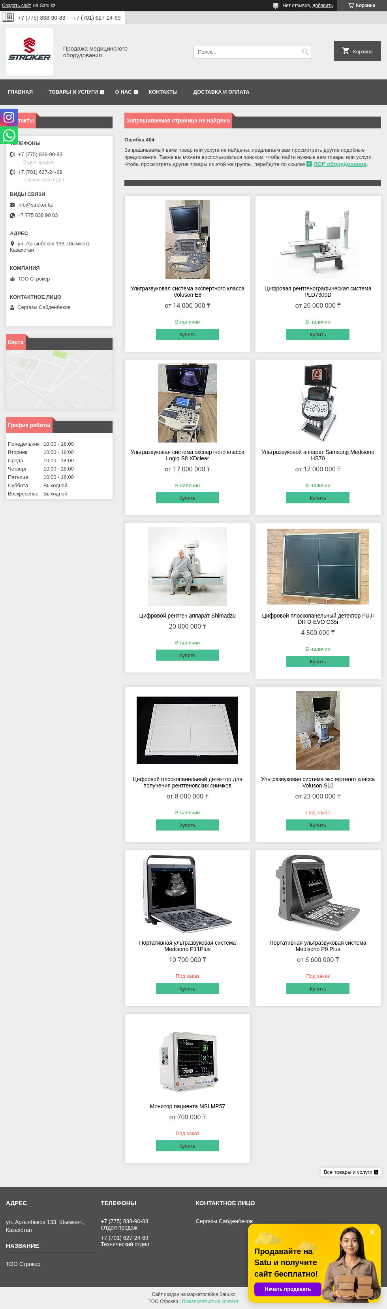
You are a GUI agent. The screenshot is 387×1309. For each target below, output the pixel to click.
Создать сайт (16, 5)
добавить (322, 5)
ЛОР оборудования (340, 164)
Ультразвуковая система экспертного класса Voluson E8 (187, 291)
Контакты (163, 92)
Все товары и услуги (348, 1172)
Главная (20, 92)
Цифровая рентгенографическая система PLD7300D (318, 291)
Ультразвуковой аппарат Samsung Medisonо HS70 (317, 455)
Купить (187, 334)
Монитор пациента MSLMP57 (187, 1106)
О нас (123, 92)
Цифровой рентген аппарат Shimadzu (187, 615)
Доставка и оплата (222, 92)
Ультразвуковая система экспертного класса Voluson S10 (318, 782)
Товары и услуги (73, 92)
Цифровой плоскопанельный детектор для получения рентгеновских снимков (187, 782)
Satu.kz (227, 1294)
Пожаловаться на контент (210, 1301)
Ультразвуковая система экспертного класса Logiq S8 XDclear (187, 455)
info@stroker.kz (35, 205)
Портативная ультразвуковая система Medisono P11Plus (187, 946)
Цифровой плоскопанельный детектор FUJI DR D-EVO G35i (318, 618)
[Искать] (305, 52)
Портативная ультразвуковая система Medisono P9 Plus (318, 946)
